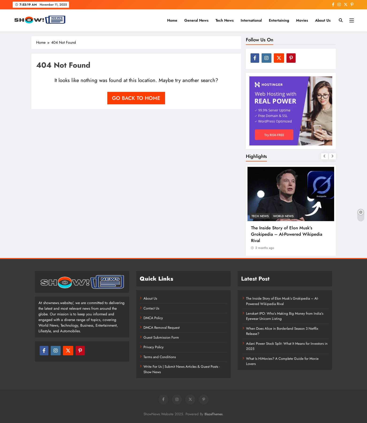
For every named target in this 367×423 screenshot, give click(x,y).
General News (196, 20)
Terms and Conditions (159, 357)
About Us (323, 20)
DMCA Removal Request (161, 327)
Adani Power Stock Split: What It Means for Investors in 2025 (287, 346)
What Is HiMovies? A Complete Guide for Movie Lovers (282, 361)
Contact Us (151, 308)
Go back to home (136, 98)
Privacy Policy (153, 347)
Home (172, 20)
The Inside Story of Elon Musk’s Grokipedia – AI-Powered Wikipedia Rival (286, 234)
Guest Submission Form (161, 337)
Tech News (225, 20)
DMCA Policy (153, 318)
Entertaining (279, 20)
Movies (302, 20)
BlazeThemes (214, 414)
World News (283, 216)
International (251, 20)
